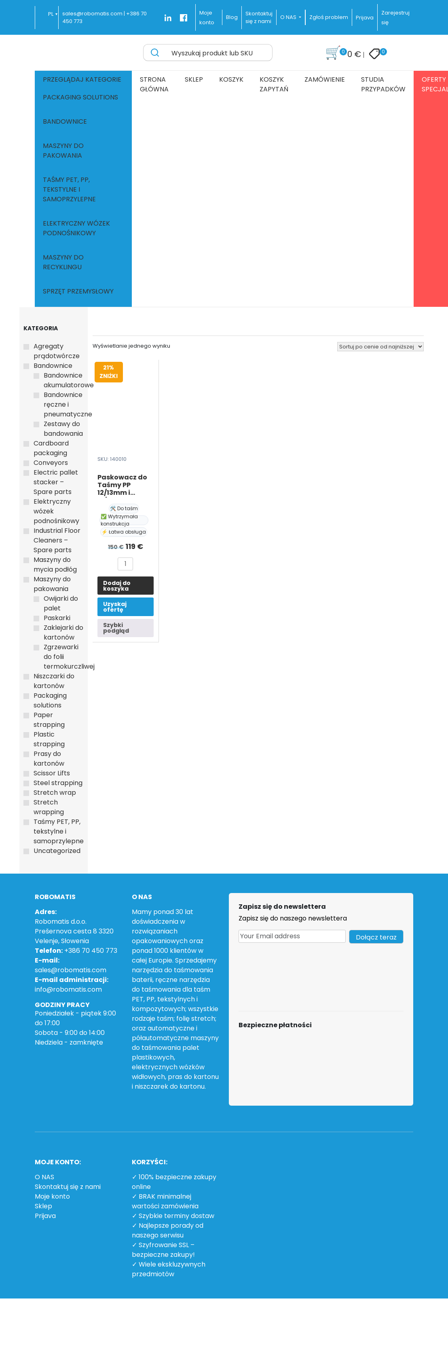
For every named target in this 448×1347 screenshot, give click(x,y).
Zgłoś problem (328, 17)
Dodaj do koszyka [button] (117, 586)
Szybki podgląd (116, 628)
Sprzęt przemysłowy (78, 291)
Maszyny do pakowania (63, 150)
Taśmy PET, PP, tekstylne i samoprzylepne (69, 189)
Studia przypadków (383, 84)
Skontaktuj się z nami (68, 1186)
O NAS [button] (289, 17)
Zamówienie (324, 79)
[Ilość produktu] (125, 563)
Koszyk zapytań (274, 84)
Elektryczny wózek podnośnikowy (76, 228)
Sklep (194, 79)
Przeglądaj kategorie (82, 79)
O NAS (44, 1177)
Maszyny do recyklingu (63, 262)
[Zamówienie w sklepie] (380, 346)
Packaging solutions (80, 97)
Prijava (365, 17)
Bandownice (65, 121)
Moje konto (52, 1196)
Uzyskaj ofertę (115, 607)
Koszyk (231, 79)
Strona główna (154, 84)
